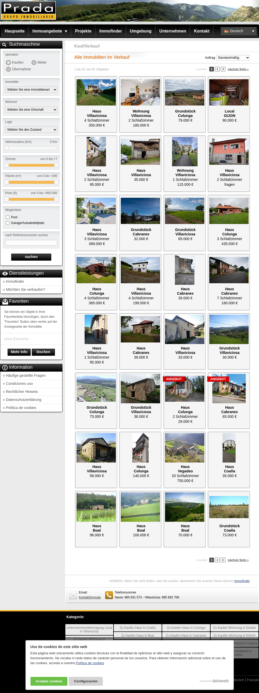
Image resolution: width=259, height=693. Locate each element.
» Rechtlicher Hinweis (20, 392)
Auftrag (210, 58)
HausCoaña (229, 469)
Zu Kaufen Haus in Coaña (138, 628)
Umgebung (141, 31)
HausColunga (229, 232)
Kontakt (202, 31)
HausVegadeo (185, 469)
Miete (41, 62)
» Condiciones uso (18, 383)
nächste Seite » (238, 69)
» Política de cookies (19, 408)
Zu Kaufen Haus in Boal (137, 635)
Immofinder (110, 31)
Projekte (83, 31)
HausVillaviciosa (97, 113)
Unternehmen (172, 31)
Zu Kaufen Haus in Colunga (186, 628)
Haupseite (14, 31)
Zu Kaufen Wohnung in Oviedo (234, 628)
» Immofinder (13, 281)
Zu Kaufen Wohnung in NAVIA (235, 635)
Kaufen (17, 62)
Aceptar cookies (49, 681)
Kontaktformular (90, 597)
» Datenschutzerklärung (22, 400)
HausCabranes (185, 291)
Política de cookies (90, 663)
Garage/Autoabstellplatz (27, 223)
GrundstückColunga (185, 113)
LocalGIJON (229, 113)
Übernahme (21, 69)
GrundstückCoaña (229, 528)
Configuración (85, 681)
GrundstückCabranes (141, 232)
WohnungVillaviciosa (141, 113)
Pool (14, 217)
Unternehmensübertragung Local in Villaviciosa (89, 629)
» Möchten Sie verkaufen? (24, 289)
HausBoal (96, 528)
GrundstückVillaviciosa (185, 232)
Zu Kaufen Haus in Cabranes (186, 635)
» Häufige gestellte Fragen (24, 375)
